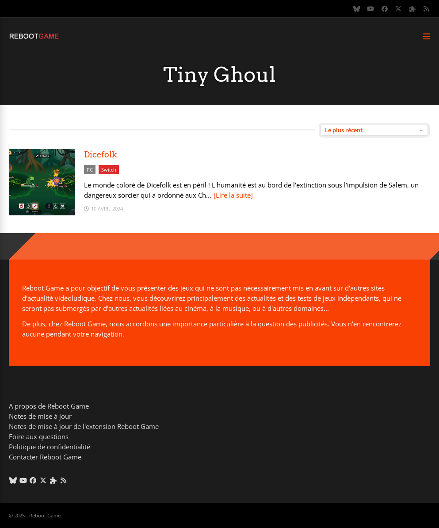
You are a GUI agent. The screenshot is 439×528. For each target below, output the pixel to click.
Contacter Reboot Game (45, 456)
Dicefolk (100, 154)
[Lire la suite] (233, 195)
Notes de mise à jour (40, 416)
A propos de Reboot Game (49, 406)
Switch (108, 169)
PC (90, 169)
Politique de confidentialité (49, 446)
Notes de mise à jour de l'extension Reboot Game (84, 426)
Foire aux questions (39, 436)
